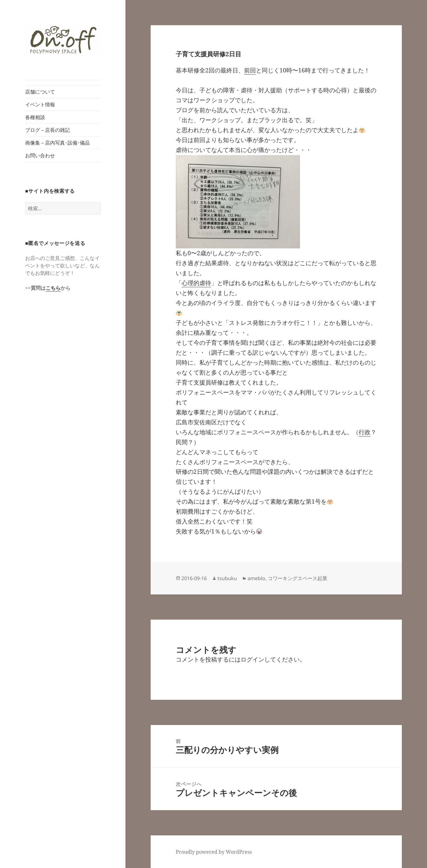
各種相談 (35, 117)
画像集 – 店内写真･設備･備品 (57, 142)
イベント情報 (40, 104)
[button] (63, 40)
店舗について (40, 91)
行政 (364, 432)
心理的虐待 (196, 283)
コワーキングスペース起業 (297, 578)
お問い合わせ (40, 155)
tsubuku (227, 578)
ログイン (252, 659)
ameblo (256, 578)
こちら (53, 287)
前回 (250, 70)
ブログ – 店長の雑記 (47, 130)
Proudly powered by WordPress (214, 851)
